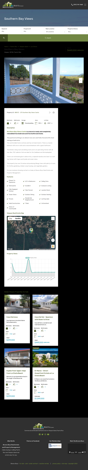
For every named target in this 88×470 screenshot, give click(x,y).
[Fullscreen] (85, 452)
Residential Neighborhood (29, 205)
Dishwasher (12, 192)
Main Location (50, 29)
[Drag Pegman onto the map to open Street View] (53, 252)
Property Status (73, 29)
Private (11, 205)
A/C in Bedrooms (30, 187)
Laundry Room (45, 196)
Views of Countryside (12, 214)
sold (26, 463)
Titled (27, 209)
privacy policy (56, 463)
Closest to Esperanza (12, 187)
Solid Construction (14, 209)
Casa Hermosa (12, 323)
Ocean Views (12, 201)
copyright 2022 (72, 463)
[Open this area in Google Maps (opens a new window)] (10, 255)
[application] (77, 448)
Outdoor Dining (29, 201)
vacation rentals (44, 463)
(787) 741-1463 (78, 4)
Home (6, 46)
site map (64, 463)
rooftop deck (45, 205)
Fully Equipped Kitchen (13, 196)
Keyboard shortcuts (33, 255)
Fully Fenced (29, 196)
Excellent (28, 192)
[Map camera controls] (53, 246)
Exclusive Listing (46, 192)
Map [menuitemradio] (10, 225)
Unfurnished (45, 209)
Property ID (27, 29)
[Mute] (83, 452)
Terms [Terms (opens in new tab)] (54, 255)
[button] (31, 237)
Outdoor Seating (46, 201)
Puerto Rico (13, 46)
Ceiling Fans (44, 187)
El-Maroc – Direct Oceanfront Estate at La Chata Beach (44, 379)
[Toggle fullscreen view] (53, 225)
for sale (21, 463)
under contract (33, 463)
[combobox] (55, 32)
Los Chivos (34, 46)
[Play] (70, 452)
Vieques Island (24, 46)
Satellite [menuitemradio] (18, 225)
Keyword (4, 29)
